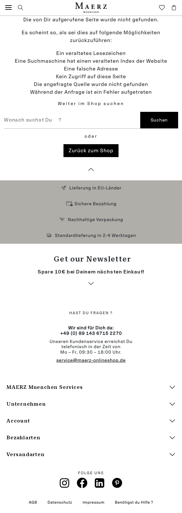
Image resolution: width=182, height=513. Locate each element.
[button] (8, 7)
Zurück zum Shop (91, 150)
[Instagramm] (65, 485)
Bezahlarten (23, 437)
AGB (33, 502)
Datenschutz (60, 502)
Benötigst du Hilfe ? (134, 502)
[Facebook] (82, 485)
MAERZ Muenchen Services (44, 387)
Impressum (94, 502)
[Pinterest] (117, 485)
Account (18, 421)
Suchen (159, 120)
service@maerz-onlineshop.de (91, 360)
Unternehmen (26, 404)
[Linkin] (100, 485)
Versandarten (25, 454)
